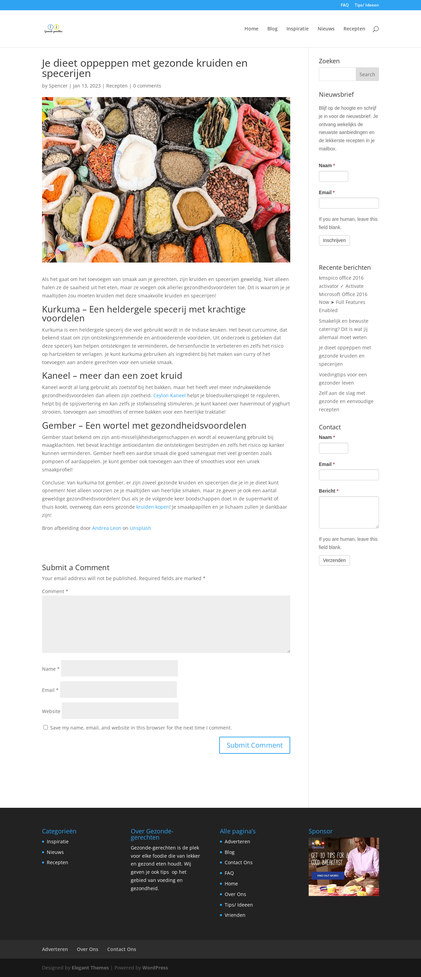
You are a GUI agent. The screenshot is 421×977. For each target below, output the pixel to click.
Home (251, 29)
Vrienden (235, 915)
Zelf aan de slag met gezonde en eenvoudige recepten (346, 401)
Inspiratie (297, 29)
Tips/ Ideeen (367, 5)
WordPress (155, 967)
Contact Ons (239, 862)
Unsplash (140, 528)
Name (51, 669)
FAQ (345, 5)
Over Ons (235, 894)
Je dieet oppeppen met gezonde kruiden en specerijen (345, 355)
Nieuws (326, 29)
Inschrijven (334, 240)
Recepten (354, 29)
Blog (272, 29)
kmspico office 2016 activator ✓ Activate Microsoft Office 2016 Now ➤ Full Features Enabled (343, 294)
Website (51, 711)
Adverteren (237, 841)
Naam (327, 165)
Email (50, 690)
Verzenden (334, 560)
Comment (55, 591)
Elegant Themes (90, 967)
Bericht (329, 491)
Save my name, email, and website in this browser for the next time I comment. (141, 727)
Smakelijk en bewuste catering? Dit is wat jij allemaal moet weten (343, 329)
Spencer (58, 85)
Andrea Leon (106, 528)
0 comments (147, 85)
